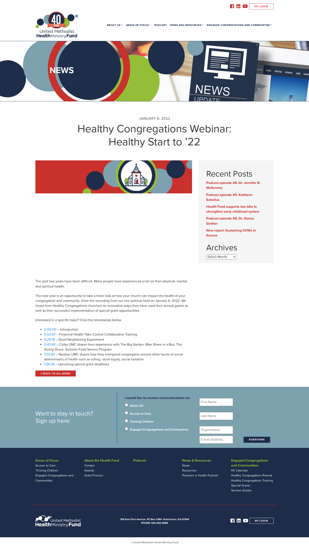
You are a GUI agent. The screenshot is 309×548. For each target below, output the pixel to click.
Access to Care (140, 414)
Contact (89, 465)
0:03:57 (50, 334)
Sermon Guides (241, 490)
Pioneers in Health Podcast (200, 475)
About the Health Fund (101, 460)
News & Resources (196, 460)
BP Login (261, 520)
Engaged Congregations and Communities (238, 25)
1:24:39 (49, 364)
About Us (114, 25)
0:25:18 (49, 339)
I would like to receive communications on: (157, 398)
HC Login (261, 6)
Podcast (160, 25)
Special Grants (240, 485)
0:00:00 (50, 329)
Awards (89, 470)
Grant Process (93, 475)
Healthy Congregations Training (252, 480)
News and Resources (185, 25)
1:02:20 (49, 354)
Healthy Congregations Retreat (251, 475)
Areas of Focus (137, 25)
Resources (189, 470)
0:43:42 (50, 344)
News (186, 465)
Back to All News (55, 373)
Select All (136, 406)
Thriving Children (142, 421)
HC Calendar (239, 470)
